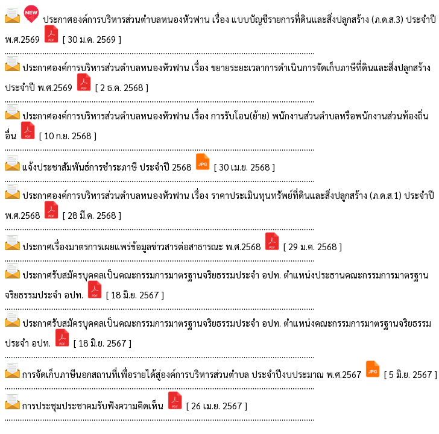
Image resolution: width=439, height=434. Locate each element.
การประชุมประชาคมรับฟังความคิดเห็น (94, 405)
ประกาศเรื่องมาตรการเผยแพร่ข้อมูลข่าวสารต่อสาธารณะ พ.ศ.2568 (142, 246)
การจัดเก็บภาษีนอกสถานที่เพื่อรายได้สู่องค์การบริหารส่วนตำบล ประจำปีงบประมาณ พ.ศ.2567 (193, 374)
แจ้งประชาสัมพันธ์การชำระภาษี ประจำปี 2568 (108, 166)
